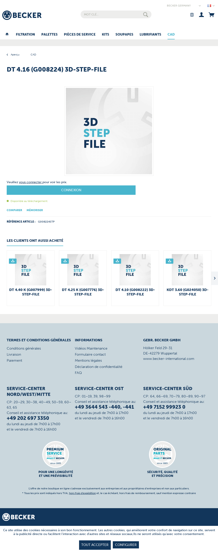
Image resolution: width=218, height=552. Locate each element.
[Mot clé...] (116, 14)
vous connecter (30, 182)
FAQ (78, 373)
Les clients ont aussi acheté (35, 240)
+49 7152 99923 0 (164, 407)
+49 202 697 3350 (28, 418)
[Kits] (105, 34)
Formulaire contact (90, 354)
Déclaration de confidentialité (98, 367)
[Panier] (211, 14)
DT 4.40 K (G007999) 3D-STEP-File (30, 292)
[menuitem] (116, 14)
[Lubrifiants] (150, 34)
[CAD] (171, 34)
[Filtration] (25, 34)
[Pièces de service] (80, 34)
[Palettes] (49, 34)
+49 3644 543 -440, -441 (104, 407)
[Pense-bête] (192, 14)
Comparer (14, 210)
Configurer (126, 545)
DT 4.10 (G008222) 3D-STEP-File (135, 292)
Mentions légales (88, 360)
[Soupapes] (124, 34)
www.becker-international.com (168, 359)
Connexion (71, 190)
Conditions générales (24, 348)
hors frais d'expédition (82, 493)
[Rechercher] (145, 14)
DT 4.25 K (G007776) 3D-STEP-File (83, 292)
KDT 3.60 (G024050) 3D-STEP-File (187, 292)
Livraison (14, 354)
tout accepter (95, 545)
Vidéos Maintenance (91, 348)
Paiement (14, 360)
